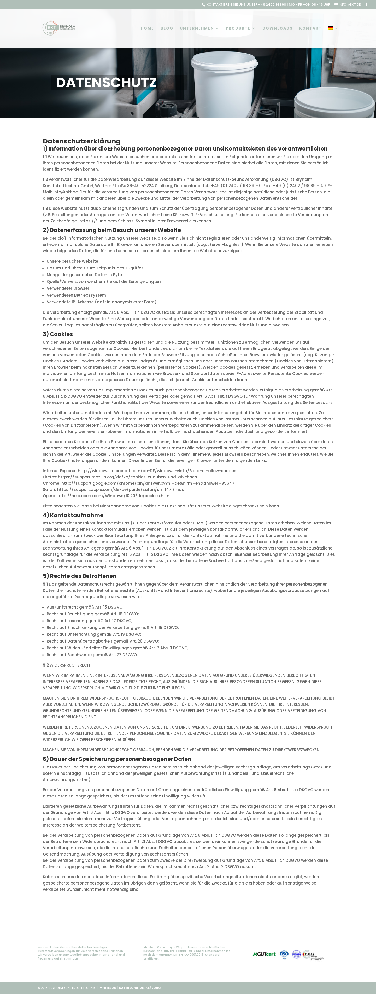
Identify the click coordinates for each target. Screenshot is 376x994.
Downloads (277, 28)
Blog (167, 28)
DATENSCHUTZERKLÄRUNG (140, 988)
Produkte (238, 28)
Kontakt (310, 28)
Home (147, 28)
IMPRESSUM (107, 988)
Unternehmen (197, 28)
